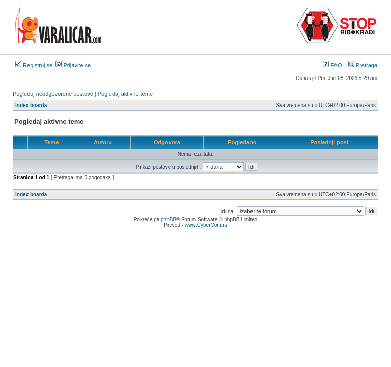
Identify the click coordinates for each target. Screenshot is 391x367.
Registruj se (33, 65)
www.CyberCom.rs (206, 225)
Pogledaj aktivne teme (125, 94)
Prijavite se (73, 65)
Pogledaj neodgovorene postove (53, 94)
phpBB (168, 219)
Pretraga (362, 65)
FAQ (332, 65)
